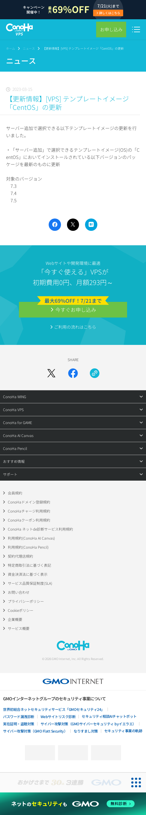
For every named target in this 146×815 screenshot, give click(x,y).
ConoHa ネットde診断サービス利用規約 (40, 528)
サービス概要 (18, 628)
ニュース (29, 48)
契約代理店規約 (20, 556)
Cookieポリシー (20, 610)
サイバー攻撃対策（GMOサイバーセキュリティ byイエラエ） (88, 723)
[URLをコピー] (94, 373)
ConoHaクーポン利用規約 (29, 519)
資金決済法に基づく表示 (27, 574)
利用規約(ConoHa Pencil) (28, 547)
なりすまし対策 (86, 730)
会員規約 (15, 492)
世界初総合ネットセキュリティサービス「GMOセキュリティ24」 (54, 709)
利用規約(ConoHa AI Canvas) (31, 538)
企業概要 (15, 619)
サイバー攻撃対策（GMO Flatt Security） (35, 730)
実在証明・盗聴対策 (18, 723)
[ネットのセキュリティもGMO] (73, 804)
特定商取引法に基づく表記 (29, 565)
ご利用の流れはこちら (75, 327)
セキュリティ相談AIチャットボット (109, 716)
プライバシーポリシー (26, 601)
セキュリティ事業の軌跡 (123, 730)
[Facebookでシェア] (73, 373)
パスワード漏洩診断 (18, 716)
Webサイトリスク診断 (58, 716)
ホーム (10, 48)
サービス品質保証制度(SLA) (30, 583)
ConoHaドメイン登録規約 (29, 501)
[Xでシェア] (51, 373)
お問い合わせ (18, 592)
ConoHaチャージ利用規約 (29, 510)
